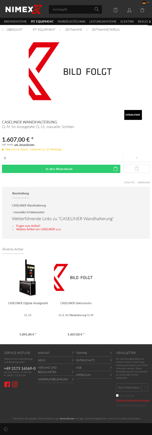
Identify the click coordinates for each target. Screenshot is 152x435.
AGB (78, 367)
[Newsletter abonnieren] (145, 387)
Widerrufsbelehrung (53, 379)
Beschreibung (20, 193)
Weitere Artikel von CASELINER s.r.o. (36, 229)
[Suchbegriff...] (75, 9)
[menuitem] (75, 9)
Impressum (83, 375)
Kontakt (44, 353)
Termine (81, 353)
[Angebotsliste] (113, 9)
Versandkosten (67, 418)
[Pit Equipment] (42, 21)
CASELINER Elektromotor (76, 303)
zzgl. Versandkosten (24, 144)
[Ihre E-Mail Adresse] (129, 387)
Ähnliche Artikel (12, 249)
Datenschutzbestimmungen (133, 400)
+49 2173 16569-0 (20, 368)
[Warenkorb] (140, 9)
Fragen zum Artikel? (26, 226)
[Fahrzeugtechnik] (71, 21)
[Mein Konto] (126, 9)
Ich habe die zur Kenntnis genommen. (133, 400)
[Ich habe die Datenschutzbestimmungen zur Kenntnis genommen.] (117, 395)
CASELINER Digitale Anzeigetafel (28, 303)
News (42, 360)
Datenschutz (85, 360)
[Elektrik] (127, 21)
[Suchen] (97, 9)
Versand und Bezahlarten (47, 370)
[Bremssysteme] (15, 21)
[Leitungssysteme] (103, 21)
